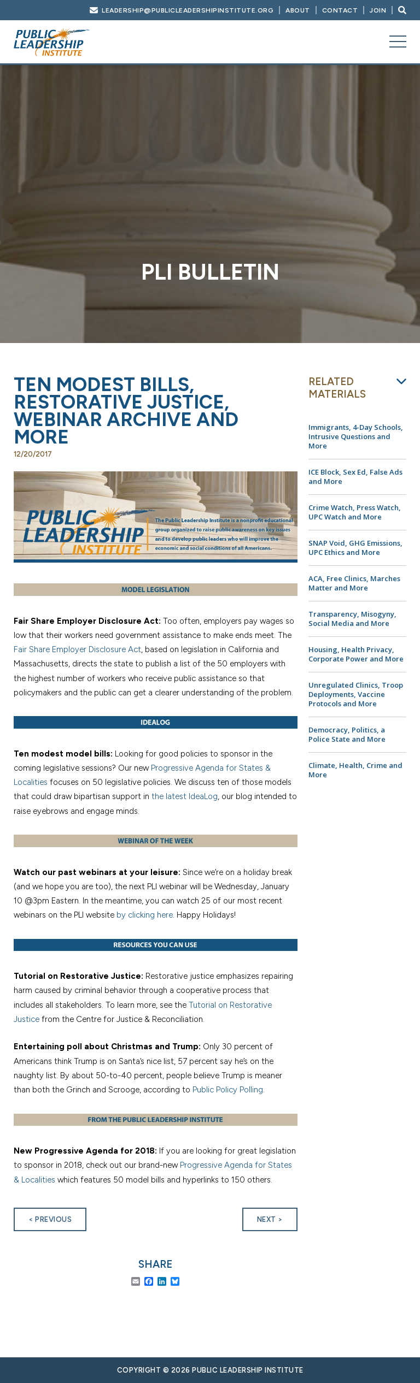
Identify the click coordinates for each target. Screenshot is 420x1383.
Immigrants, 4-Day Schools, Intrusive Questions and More (355, 436)
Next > (270, 1219)
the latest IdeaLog (184, 796)
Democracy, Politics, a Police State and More (347, 734)
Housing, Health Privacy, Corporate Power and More (356, 654)
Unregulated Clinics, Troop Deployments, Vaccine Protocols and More (355, 694)
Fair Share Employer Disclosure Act (77, 649)
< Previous (50, 1219)
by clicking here (144, 915)
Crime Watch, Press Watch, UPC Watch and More (354, 512)
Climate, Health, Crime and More (355, 769)
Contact (340, 10)
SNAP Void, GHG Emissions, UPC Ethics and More (355, 547)
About (297, 10)
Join (378, 10)
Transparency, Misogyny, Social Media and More (352, 618)
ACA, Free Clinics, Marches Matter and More (354, 583)
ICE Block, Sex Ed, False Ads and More (355, 476)
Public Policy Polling (227, 1090)
